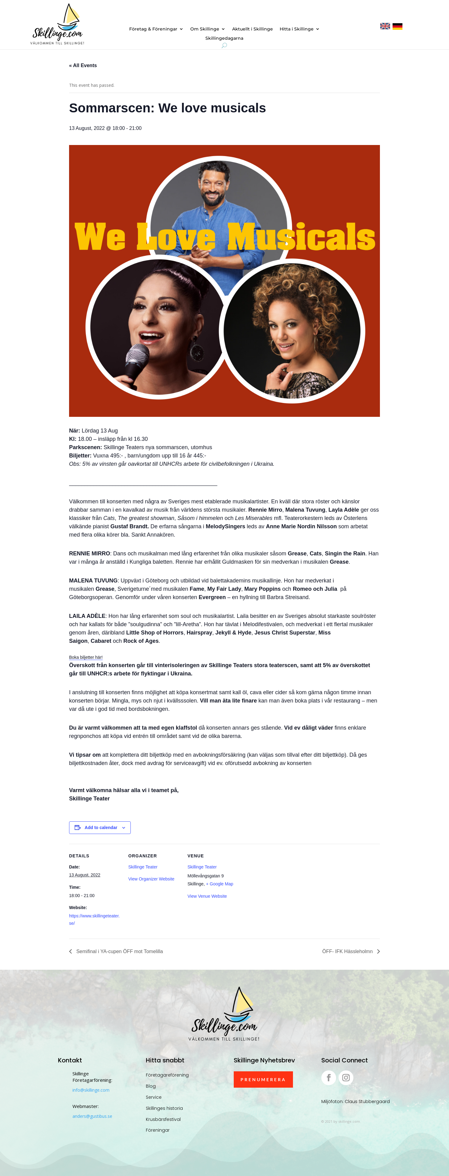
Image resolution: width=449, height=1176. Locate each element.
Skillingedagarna (224, 38)
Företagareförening (167, 1075)
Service (154, 1097)
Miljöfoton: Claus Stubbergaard (355, 1101)
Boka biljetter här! (86, 657)
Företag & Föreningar (153, 29)
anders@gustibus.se (92, 1116)
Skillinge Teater (143, 866)
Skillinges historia (164, 1108)
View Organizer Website (151, 878)
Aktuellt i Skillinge (252, 29)
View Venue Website (207, 896)
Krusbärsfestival (163, 1119)
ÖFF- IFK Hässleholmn (348, 951)
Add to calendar (101, 827)
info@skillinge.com (90, 1090)
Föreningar (158, 1130)
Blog (151, 1086)
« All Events (83, 65)
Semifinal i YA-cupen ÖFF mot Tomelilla (119, 951)
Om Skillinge (204, 29)
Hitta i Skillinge (297, 29)
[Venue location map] (279, 886)
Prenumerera (263, 1079)
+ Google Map (219, 883)
